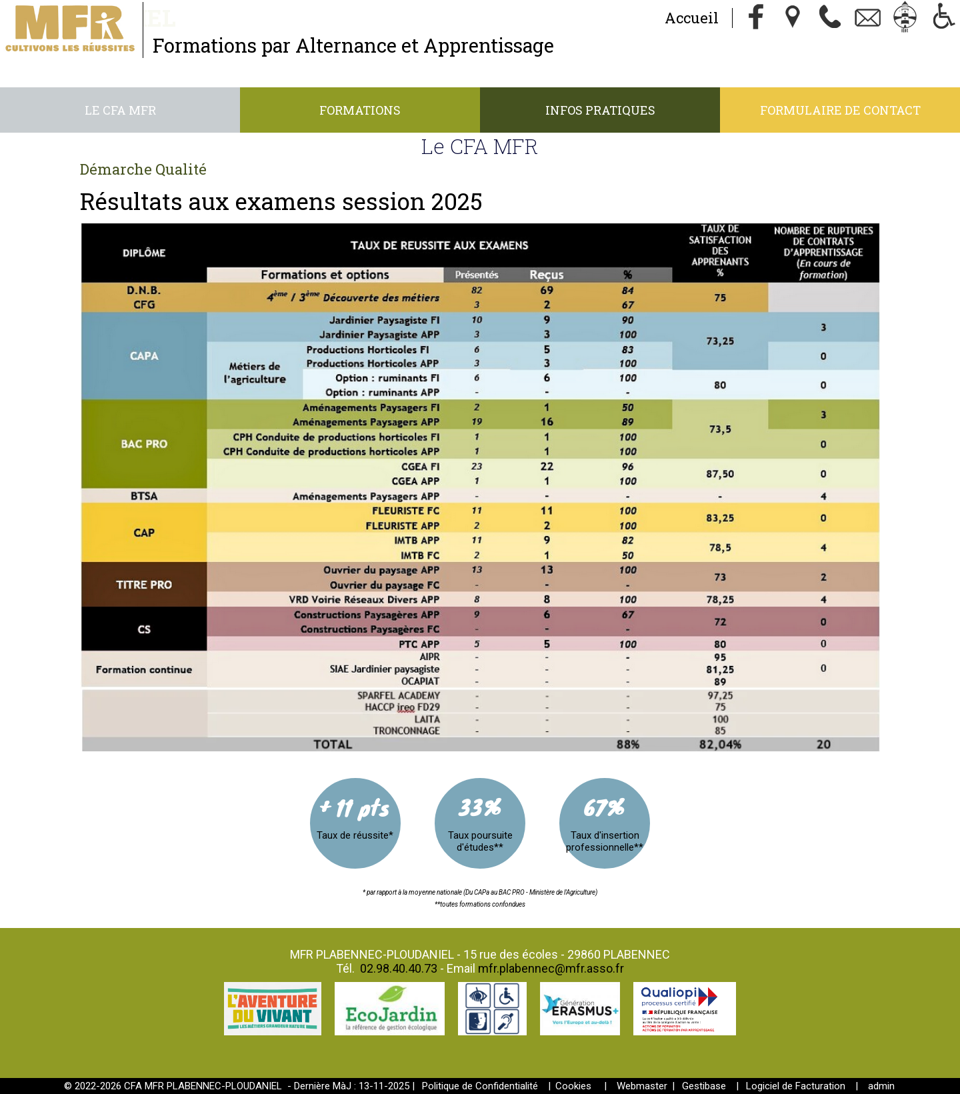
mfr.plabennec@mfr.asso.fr (551, 968)
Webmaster (642, 1086)
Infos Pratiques (600, 110)
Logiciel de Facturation (795, 1086)
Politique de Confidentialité (480, 1086)
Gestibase (704, 1086)
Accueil (692, 17)
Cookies (573, 1086)
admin (881, 1086)
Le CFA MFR (120, 110)
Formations (360, 110)
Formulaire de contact (840, 110)
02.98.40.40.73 (398, 968)
